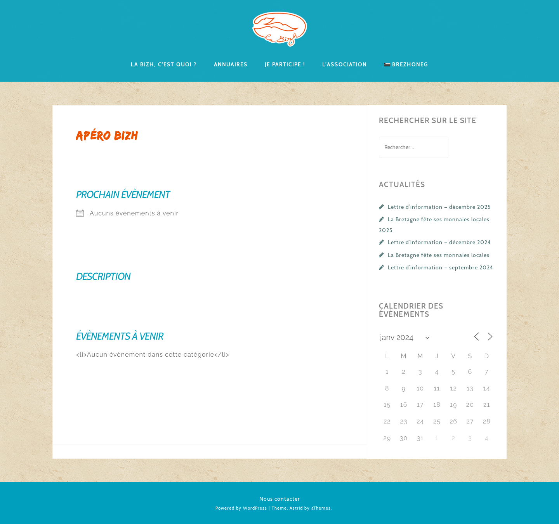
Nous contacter (279, 498)
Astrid (296, 508)
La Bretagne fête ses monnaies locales (439, 255)
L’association (344, 64)
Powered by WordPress (241, 508)
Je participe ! (285, 64)
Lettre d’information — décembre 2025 (439, 206)
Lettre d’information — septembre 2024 (440, 267)
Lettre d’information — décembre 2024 (439, 242)
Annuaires (231, 64)
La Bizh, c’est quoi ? (164, 64)
